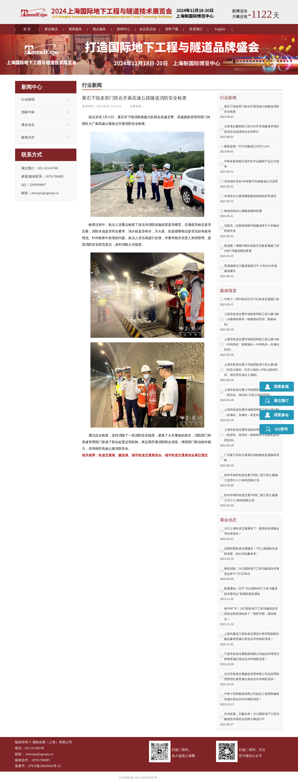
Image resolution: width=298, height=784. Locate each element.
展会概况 (51, 29)
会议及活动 (147, 29)
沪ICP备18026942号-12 (44, 766)
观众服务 (99, 29)
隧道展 (94, 117)
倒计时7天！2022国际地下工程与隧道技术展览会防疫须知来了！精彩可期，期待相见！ (251, 613)
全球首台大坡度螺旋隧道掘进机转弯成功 (250, 196)
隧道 (115, 123)
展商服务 (75, 29)
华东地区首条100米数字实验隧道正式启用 (251, 181)
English (220, 29)
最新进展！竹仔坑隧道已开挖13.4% (246, 146)
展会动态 (28, 124)
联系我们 (196, 29)
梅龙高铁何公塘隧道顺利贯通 (243, 211)
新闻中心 (123, 29)
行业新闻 (28, 99)
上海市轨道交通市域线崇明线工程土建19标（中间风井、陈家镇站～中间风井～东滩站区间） (251, 344)
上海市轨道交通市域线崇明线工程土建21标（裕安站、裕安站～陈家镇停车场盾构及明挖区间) (251, 435)
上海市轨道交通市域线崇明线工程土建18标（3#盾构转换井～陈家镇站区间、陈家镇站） (251, 319)
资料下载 (171, 29)
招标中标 (28, 112)
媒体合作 (28, 137)
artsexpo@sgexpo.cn (39, 754)
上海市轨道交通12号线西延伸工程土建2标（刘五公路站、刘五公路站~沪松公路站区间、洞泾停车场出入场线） (251, 369)
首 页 (27, 29)
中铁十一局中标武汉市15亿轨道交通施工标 (251, 299)
